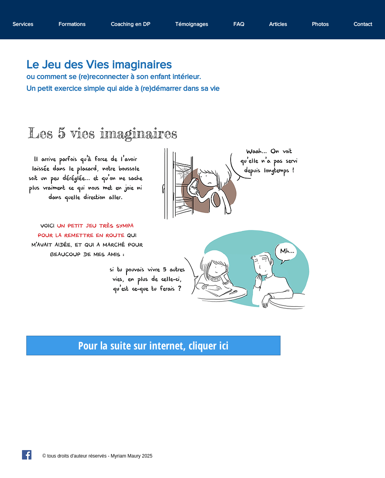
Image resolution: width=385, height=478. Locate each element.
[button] (192, 24)
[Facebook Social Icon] (26, 455)
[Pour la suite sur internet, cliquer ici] (153, 345)
